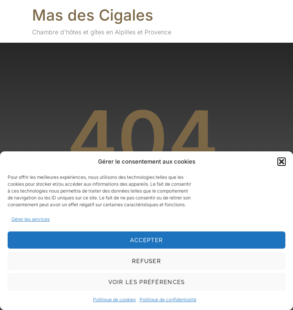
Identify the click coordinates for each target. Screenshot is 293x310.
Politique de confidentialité (168, 299)
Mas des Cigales (92, 15)
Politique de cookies (114, 299)
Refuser (146, 261)
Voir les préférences (146, 282)
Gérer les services (30, 219)
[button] (281, 161)
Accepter (146, 240)
